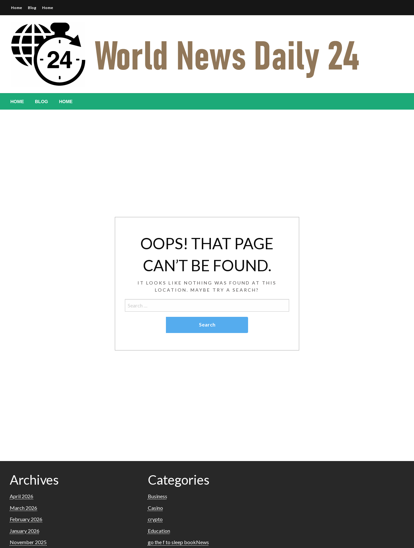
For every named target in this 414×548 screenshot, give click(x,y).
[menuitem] (17, 101)
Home (16, 7)
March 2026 (23, 508)
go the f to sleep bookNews (178, 542)
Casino (155, 508)
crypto (155, 519)
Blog (32, 7)
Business (157, 496)
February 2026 (26, 519)
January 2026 (24, 531)
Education (159, 531)
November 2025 (28, 542)
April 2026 (21, 496)
